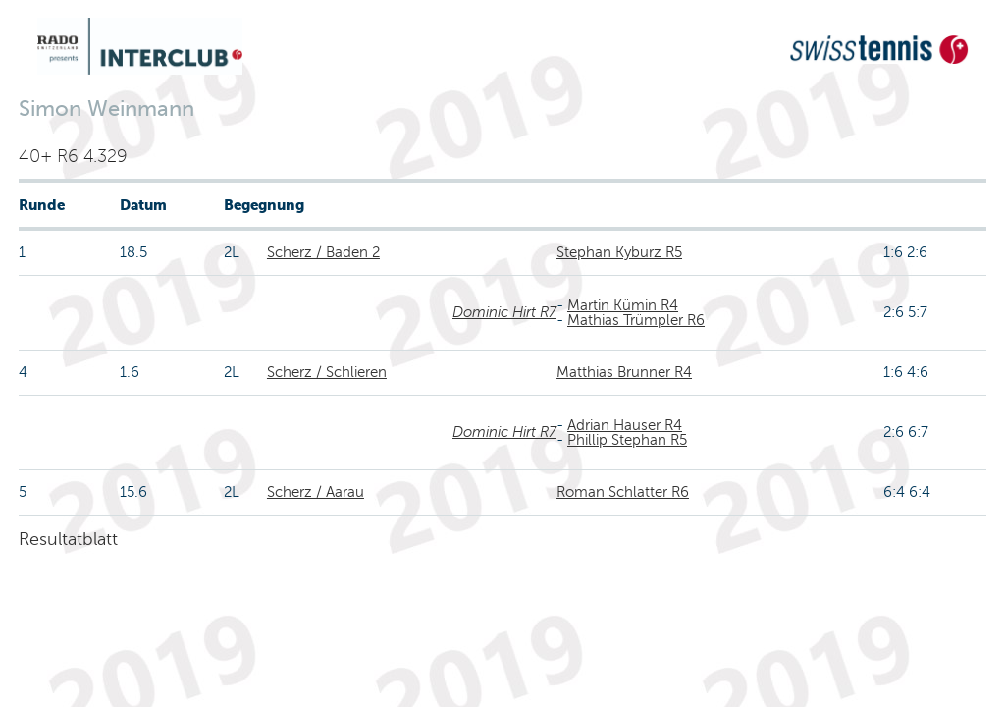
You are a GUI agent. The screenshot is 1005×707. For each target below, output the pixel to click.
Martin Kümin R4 (622, 305)
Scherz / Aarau (315, 492)
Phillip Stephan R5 (627, 440)
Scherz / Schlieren (327, 372)
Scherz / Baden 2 (323, 252)
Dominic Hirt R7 (504, 312)
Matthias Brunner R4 (624, 372)
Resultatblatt (68, 539)
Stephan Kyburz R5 (619, 252)
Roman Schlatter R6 (622, 492)
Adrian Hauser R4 (624, 425)
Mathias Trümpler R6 (636, 320)
